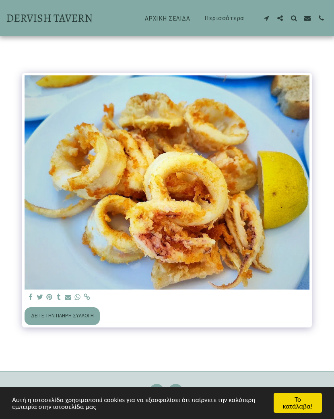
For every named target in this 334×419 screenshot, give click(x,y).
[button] (266, 18)
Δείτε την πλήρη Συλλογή (62, 315)
